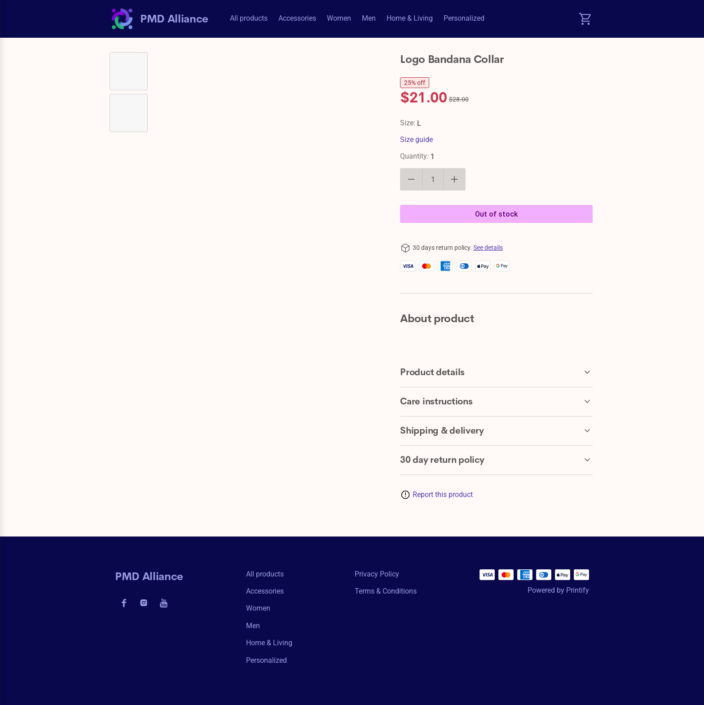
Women (339, 18)
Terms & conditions (386, 591)
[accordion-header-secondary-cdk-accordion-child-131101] (496, 401)
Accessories (297, 18)
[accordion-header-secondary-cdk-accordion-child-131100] (496, 372)
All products (249, 18)
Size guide (416, 139)
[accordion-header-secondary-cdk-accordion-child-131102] (496, 431)
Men (369, 18)
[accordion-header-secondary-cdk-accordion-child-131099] (496, 460)
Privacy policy (377, 574)
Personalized (464, 18)
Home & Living (410, 18)
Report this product (443, 494)
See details (488, 247)
